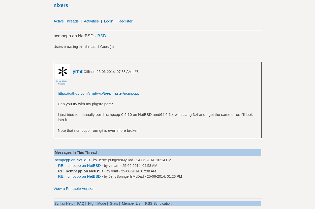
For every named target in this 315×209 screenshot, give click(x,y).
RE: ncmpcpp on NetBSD (79, 165)
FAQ (80, 203)
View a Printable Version (74, 188)
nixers (61, 5)
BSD (101, 36)
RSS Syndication (158, 203)
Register (125, 21)
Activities (91, 21)
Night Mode (97, 203)
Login (108, 21)
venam (114, 166)
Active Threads (66, 21)
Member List (131, 203)
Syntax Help (63, 203)
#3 (137, 72)
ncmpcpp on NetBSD (72, 160)
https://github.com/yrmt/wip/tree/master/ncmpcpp (98, 93)
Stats (114, 203)
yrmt (114, 171)
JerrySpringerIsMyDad (115, 160)
